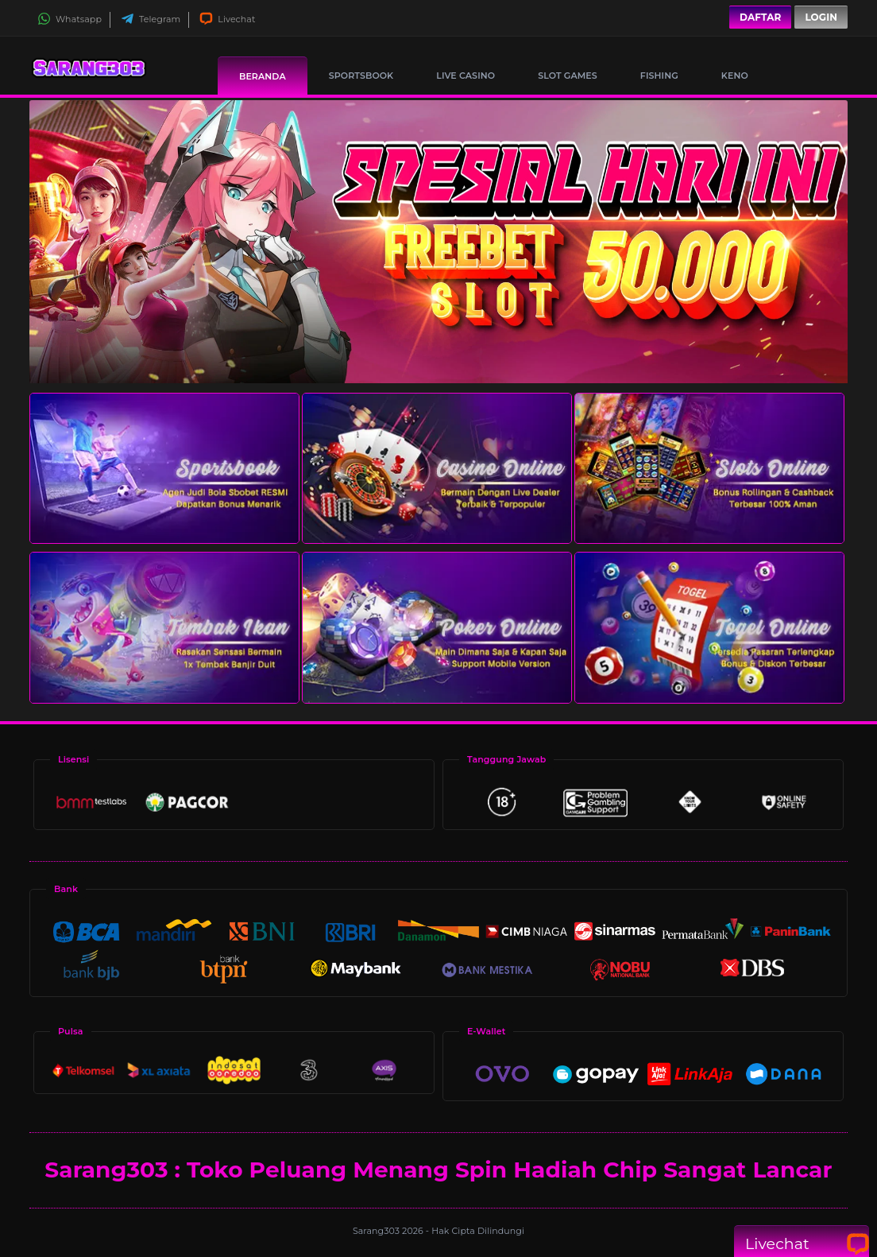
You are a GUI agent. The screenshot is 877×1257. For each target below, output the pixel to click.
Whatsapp (69, 19)
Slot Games (567, 75)
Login (821, 17)
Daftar (760, 17)
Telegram (150, 19)
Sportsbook (361, 75)
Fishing (659, 75)
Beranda (262, 76)
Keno (734, 75)
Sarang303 (377, 1230)
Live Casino (465, 75)
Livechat (227, 19)
